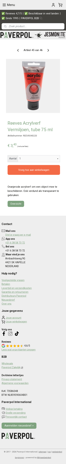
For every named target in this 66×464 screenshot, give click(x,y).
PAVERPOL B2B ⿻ (31, 18)
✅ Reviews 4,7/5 (12, 13)
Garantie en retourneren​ (15, 292)
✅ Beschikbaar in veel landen (41, 13)
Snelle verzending (16, 412)
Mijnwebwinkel (44, 457)
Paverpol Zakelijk (11, 367)
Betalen (6, 284)
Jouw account (13, 317)
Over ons (6, 303)
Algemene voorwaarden (15, 383)
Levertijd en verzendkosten (17, 288)
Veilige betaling (14, 409)
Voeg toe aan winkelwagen (33, 170)
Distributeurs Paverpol (14, 295)
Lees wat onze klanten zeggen (19, 349)
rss (49, 452)
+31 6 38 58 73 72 (15, 242)
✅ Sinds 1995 (10, 18)
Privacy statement (12, 379)
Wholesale (7, 363)
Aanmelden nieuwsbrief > (19, 425)
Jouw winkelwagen (16, 321)
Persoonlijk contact (16, 416)
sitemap (42, 452)
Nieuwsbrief (8, 299)
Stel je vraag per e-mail (18, 234)
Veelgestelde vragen (13, 280)
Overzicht (15, 203)
